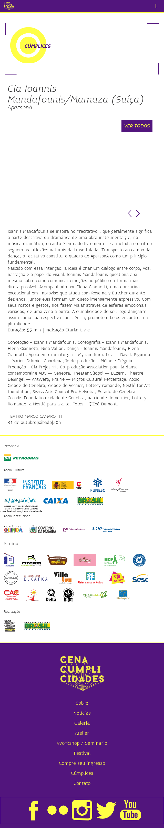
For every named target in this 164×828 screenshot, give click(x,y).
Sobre (82, 703)
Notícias (82, 713)
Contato (82, 783)
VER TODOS (137, 126)
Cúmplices (82, 773)
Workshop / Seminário (82, 743)
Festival (82, 753)
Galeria (82, 723)
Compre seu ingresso (82, 763)
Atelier (82, 733)
